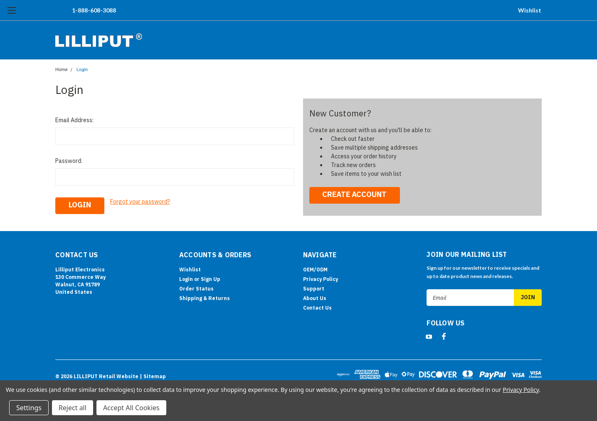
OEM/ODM (315, 269)
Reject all (72, 407)
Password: (68, 161)
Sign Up (210, 279)
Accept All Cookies (131, 407)
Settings (29, 407)
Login (82, 69)
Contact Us (317, 308)
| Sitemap (153, 376)
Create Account (354, 194)
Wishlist (529, 10)
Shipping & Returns (204, 298)
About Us (314, 298)
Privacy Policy (320, 279)
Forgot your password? (140, 201)
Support (313, 289)
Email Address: (74, 120)
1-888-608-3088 (94, 10)
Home (61, 69)
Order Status (196, 289)
